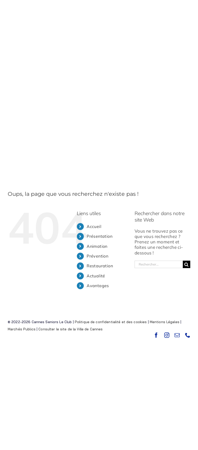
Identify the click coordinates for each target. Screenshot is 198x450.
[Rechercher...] (159, 264)
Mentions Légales (164, 322)
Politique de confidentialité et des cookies (111, 322)
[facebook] (156, 335)
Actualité (96, 275)
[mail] (177, 335)
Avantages (98, 285)
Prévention (97, 256)
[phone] (187, 335)
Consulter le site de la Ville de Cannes (70, 329)
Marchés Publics (22, 329)
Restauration (100, 265)
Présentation (99, 236)
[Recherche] (186, 264)
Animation (97, 246)
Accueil (94, 226)
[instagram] (166, 335)
